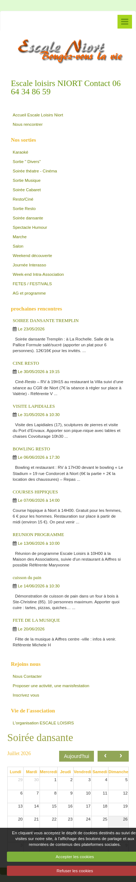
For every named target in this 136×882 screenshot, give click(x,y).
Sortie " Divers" (27, 161)
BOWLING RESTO (31, 448)
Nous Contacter (27, 676)
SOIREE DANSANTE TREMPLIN (46, 320)
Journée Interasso (29, 265)
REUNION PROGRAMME (38, 534)
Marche (19, 237)
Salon (18, 246)
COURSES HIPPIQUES (35, 491)
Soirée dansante (28, 218)
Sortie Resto (24, 208)
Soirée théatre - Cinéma (35, 171)
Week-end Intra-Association (38, 274)
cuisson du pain (27, 577)
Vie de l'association (33, 711)
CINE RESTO (26, 363)
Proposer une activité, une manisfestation (51, 686)
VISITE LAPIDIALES (34, 406)
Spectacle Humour (30, 227)
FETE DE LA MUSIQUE (36, 620)
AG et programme (29, 293)
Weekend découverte (32, 255)
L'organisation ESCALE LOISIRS (43, 723)
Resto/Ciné (23, 199)
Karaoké (20, 152)
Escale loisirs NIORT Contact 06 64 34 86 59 (66, 87)
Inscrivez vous (26, 695)
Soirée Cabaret (27, 190)
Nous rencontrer (28, 124)
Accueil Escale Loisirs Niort (38, 115)
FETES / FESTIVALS (32, 284)
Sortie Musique (27, 180)
